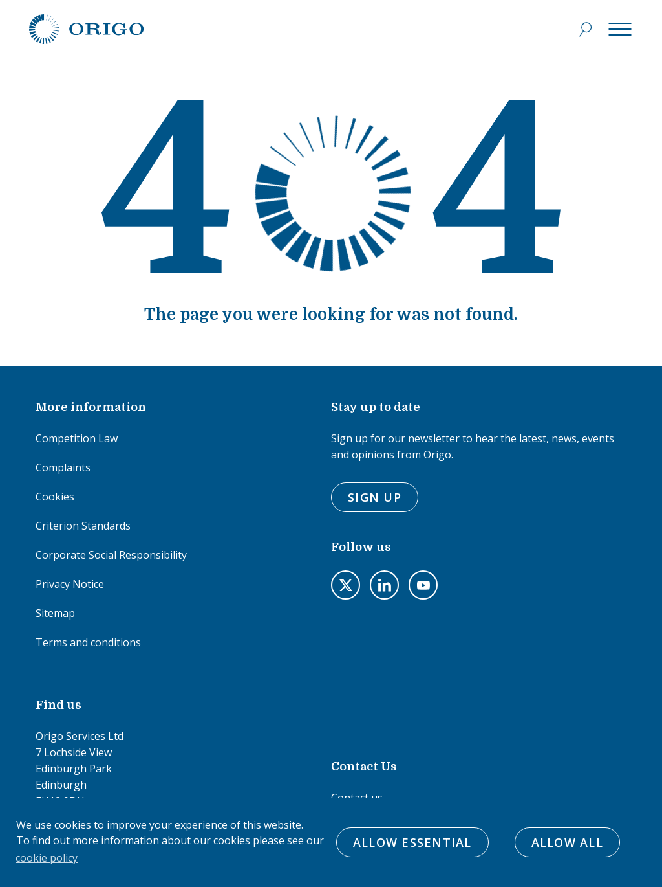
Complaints (63, 467)
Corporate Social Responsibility (111, 555)
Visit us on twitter (345, 585)
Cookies (55, 496)
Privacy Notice (70, 584)
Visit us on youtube (423, 585)
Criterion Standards (83, 526)
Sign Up (374, 497)
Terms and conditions (88, 642)
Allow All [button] (567, 842)
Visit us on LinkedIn (384, 585)
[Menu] (620, 29)
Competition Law (77, 438)
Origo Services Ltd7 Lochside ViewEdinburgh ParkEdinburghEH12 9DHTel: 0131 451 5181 (80, 776)
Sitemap (55, 613)
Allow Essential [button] (412, 842)
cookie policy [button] (47, 858)
